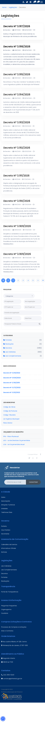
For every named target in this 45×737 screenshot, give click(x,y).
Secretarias (5, 534)
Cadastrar (33, 482)
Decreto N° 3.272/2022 (11, 388)
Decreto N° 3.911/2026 (16, 175)
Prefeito (4, 526)
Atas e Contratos (7, 631)
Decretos (7, 348)
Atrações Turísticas (8, 505)
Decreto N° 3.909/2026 (17, 226)
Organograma (6, 609)
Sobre (3, 497)
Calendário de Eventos (9, 544)
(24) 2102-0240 (7, 675)
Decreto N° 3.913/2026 (16, 122)
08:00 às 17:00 (7, 662)
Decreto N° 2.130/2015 (11, 383)
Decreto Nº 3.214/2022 (11, 373)
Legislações (13, 7)
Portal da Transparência (9, 592)
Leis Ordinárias (9, 352)
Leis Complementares (12, 356)
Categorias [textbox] (9, 296)
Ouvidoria (4, 613)
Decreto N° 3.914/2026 (16, 94)
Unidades (4, 509)
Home (4, 7)
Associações (5, 501)
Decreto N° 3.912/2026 (16, 147)
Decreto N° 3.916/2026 (16, 46)
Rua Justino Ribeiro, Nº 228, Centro (14, 642)
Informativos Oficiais (8, 548)
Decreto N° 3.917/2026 (16, 26)
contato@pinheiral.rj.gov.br (11, 679)
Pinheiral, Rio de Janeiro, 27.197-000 (14, 645)
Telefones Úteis (6, 512)
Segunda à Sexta (8, 658)
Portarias (7, 340)
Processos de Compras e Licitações (13, 627)
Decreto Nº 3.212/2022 (11, 392)
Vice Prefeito (5, 530)
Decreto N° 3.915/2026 (16, 74)
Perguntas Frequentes (9, 606)
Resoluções (8, 344)
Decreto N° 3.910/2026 (16, 201)
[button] (3, 719)
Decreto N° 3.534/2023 (12, 378)
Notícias (4, 552)
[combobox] (19, 296)
